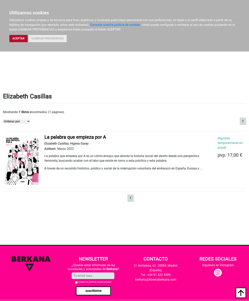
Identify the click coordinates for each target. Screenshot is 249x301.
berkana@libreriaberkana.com (155, 279)
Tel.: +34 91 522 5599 (156, 275)
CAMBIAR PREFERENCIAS (48, 38)
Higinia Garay (79, 143)
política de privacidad (100, 282)
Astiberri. (50, 149)
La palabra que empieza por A (75, 137)
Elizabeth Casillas (56, 143)
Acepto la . (95, 282)
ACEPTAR (18, 38)
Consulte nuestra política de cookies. (115, 25)
